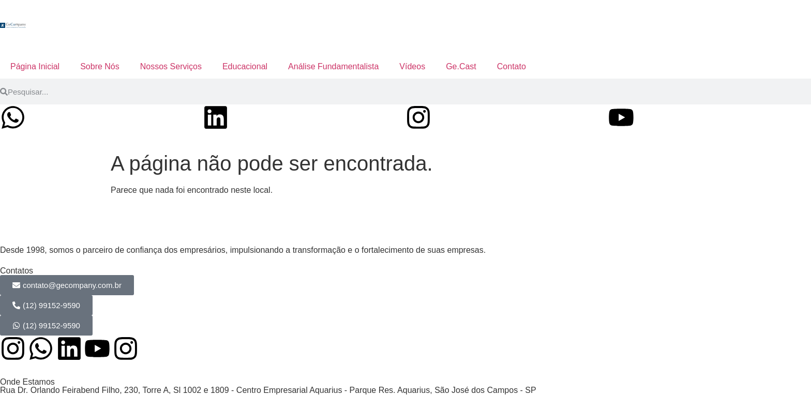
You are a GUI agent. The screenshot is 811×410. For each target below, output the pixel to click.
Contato (511, 66)
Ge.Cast (461, 66)
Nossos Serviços (171, 66)
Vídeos (412, 66)
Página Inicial (34, 66)
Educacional (244, 66)
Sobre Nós (99, 66)
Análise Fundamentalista (333, 66)
